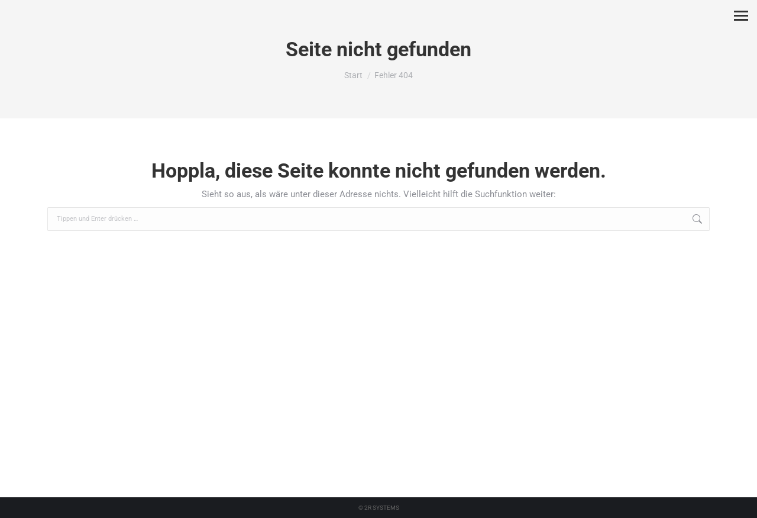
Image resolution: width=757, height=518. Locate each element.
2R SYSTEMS (381, 507)
